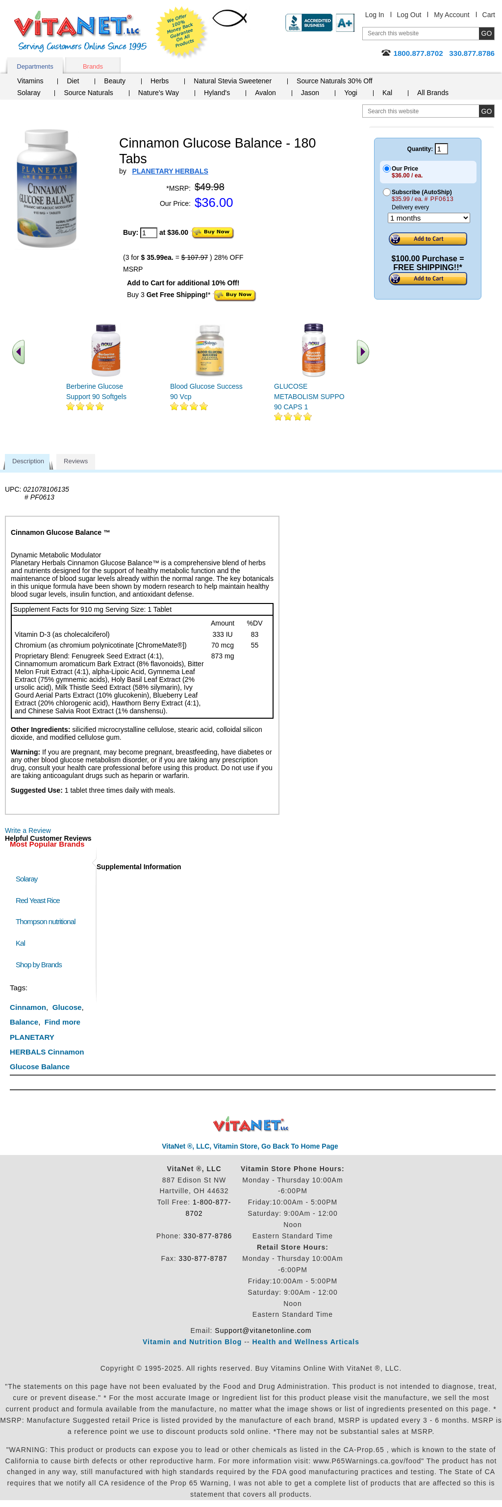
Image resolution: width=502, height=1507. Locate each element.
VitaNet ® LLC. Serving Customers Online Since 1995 (80, 31)
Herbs (160, 81)
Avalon (265, 93)
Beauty (115, 81)
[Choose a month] (429, 218)
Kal (387, 93)
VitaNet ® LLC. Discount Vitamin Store (251, 1124)
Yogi (350, 93)
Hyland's (217, 93)
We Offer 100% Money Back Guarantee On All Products (182, 33)
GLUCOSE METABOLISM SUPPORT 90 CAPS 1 (313, 396)
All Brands (433, 93)
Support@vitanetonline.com (263, 1330)
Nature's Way (158, 93)
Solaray (28, 93)
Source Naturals (88, 93)
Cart (488, 15)
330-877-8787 (203, 1258)
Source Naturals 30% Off (335, 81)
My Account (451, 15)
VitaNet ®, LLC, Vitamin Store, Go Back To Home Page (250, 1146)
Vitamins (30, 81)
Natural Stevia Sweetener (233, 81)
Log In (374, 15)
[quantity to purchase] (148, 232)
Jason (310, 93)
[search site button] (486, 111)
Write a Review (28, 830)
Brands (93, 66)
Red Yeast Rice (38, 900)
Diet (73, 81)
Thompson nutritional (45, 921)
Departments (35, 66)
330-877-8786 (207, 1236)
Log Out (409, 15)
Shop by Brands (41, 964)
